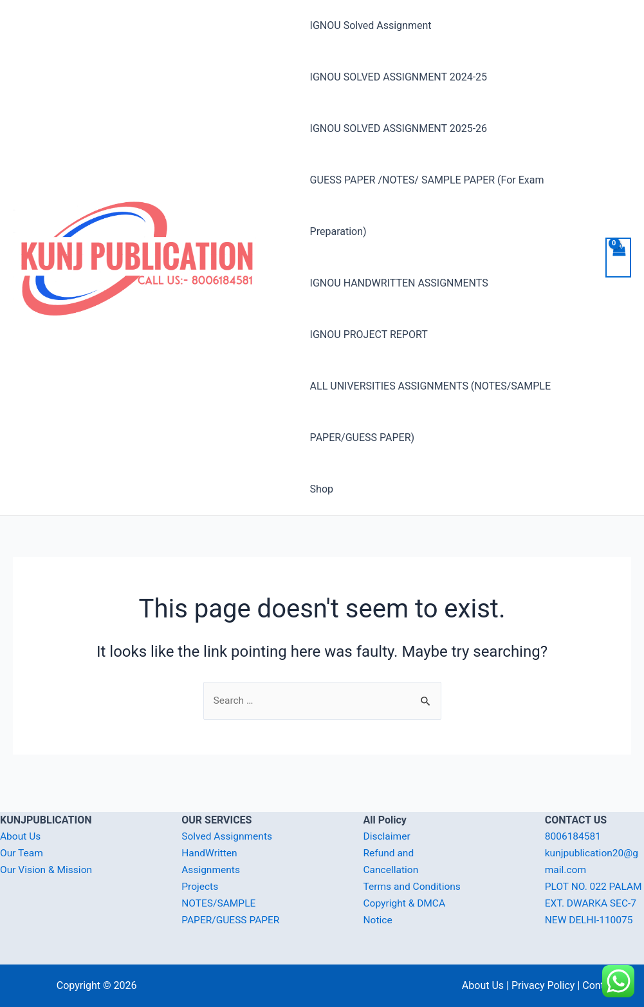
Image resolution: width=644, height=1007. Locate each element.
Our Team (22, 837)
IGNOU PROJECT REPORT (369, 334)
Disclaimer (387, 820)
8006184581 (574, 820)
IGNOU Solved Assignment (371, 25)
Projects (200, 870)
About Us (21, 820)
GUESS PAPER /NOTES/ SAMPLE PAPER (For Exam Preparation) (427, 206)
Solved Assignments (228, 820)
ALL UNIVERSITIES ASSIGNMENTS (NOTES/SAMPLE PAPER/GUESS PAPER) (430, 412)
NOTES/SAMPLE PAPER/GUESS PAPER (219, 903)
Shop (321, 489)
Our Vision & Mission (47, 853)
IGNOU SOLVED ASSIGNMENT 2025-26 (398, 128)
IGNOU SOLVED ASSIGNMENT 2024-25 (398, 77)
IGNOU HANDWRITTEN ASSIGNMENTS (399, 283)
